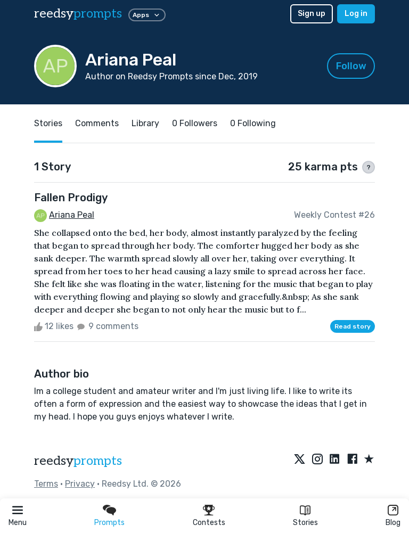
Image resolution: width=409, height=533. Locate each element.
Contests (209, 522)
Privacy (80, 484)
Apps (147, 15)
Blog (393, 522)
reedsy (78, 461)
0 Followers (194, 123)
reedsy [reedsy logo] (78, 13)
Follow (351, 66)
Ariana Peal (71, 215)
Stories (305, 522)
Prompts (109, 522)
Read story (352, 326)
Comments (97, 123)
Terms (46, 484)
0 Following (253, 123)
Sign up (311, 13)
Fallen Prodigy (71, 197)
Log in (356, 13)
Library (145, 123)
